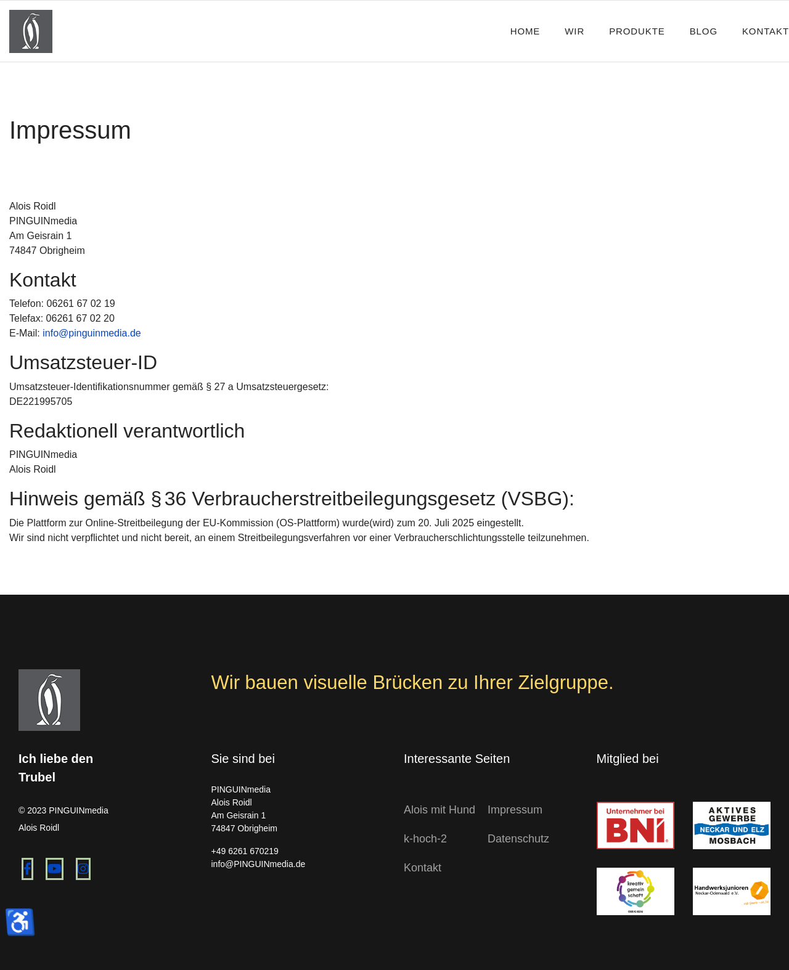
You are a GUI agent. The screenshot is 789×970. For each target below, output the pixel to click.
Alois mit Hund (439, 810)
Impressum (515, 810)
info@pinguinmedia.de (92, 333)
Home (525, 31)
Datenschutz (518, 839)
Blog (703, 31)
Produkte (637, 31)
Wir (574, 31)
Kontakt (765, 31)
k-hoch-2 (425, 839)
